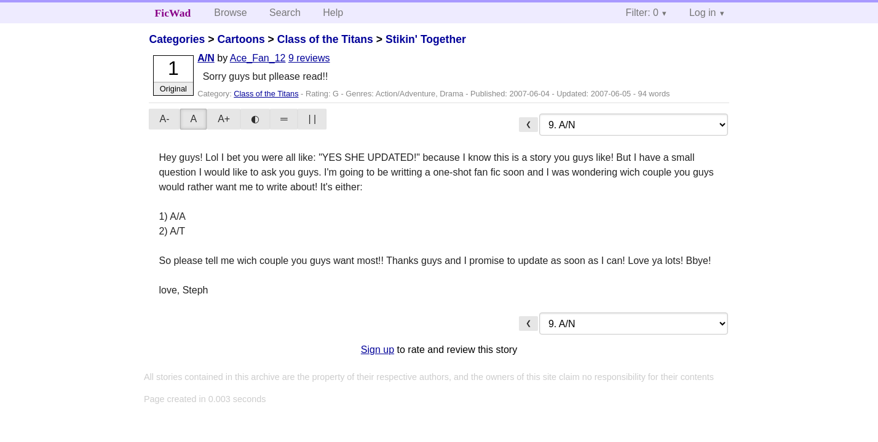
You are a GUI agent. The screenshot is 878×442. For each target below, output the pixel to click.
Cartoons (240, 39)
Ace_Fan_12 (258, 58)
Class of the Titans (325, 39)
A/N (206, 58)
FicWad (173, 13)
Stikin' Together (426, 39)
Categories (177, 39)
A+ (224, 119)
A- (164, 119)
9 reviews (309, 58)
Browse (230, 12)
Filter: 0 (642, 12)
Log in (702, 12)
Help (333, 12)
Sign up (377, 349)
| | (312, 119)
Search (285, 12)
